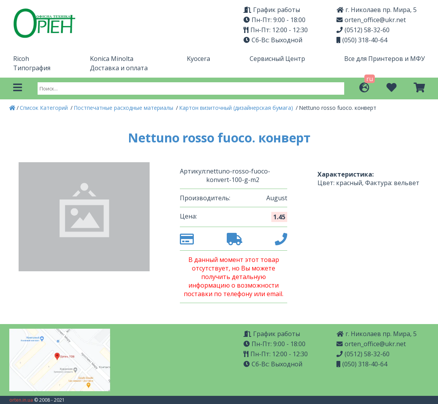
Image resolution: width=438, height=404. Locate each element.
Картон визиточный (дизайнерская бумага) (237, 107)
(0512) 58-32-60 (363, 30)
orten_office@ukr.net (371, 20)
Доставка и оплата (119, 68)
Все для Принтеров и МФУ (384, 58)
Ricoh (21, 58)
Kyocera (198, 58)
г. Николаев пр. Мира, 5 (376, 9)
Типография (31, 68)
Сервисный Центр (277, 58)
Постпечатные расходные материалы (124, 107)
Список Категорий (44, 107)
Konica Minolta (111, 58)
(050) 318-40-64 (361, 40)
